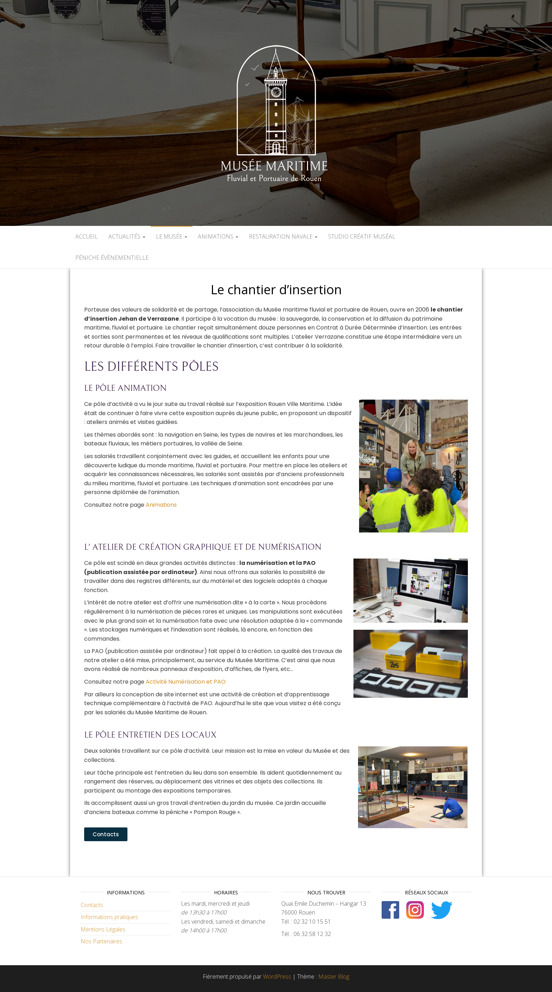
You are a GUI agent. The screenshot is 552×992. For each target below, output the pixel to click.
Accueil (86, 236)
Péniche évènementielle (112, 257)
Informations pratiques (109, 917)
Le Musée (171, 236)
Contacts (92, 905)
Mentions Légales (103, 929)
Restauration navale (283, 236)
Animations (218, 236)
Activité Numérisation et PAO (186, 682)
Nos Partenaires (101, 941)
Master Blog (333, 976)
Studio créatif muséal (361, 236)
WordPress (277, 976)
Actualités (126, 236)
